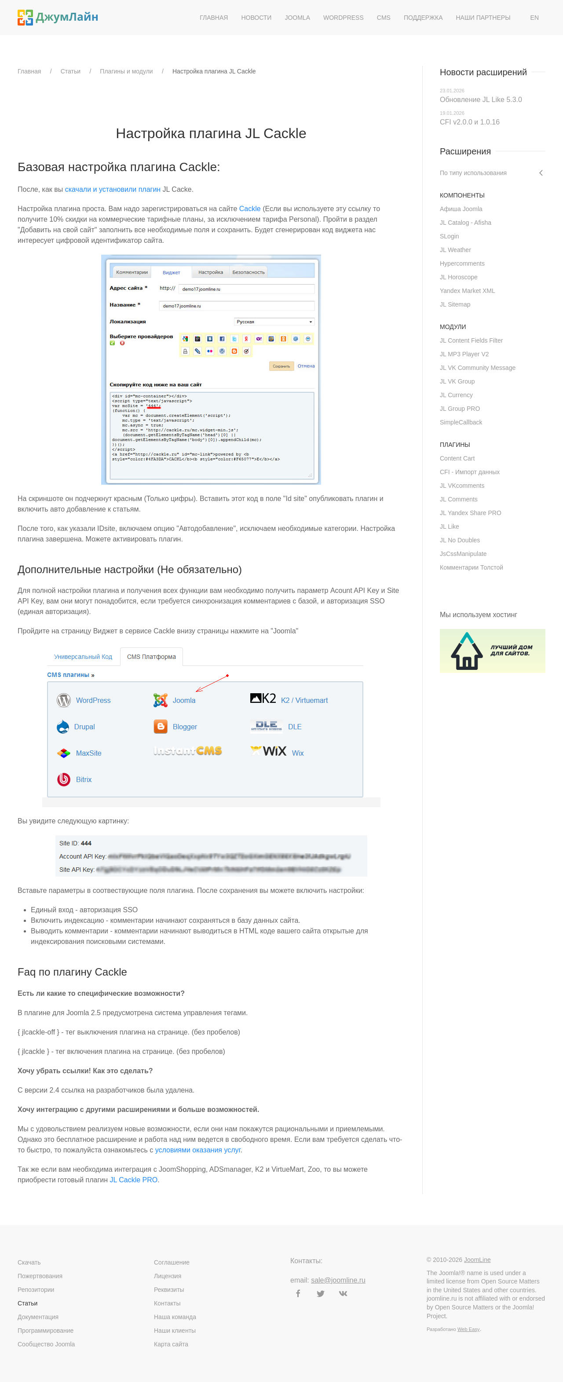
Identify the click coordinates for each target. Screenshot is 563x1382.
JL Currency (456, 395)
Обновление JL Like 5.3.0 (481, 99)
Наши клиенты (175, 1330)
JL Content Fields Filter (471, 340)
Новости (256, 17)
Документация (38, 1316)
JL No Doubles (460, 540)
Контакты (167, 1303)
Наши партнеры (483, 17)
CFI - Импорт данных (470, 471)
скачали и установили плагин (113, 189)
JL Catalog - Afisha (465, 222)
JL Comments (459, 499)
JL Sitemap (455, 304)
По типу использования (473, 172)
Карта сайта (171, 1344)
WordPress (343, 17)
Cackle (250, 208)
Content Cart (457, 458)
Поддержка (423, 17)
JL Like (449, 526)
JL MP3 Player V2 (464, 354)
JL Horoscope (459, 277)
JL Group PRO (460, 408)
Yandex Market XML (467, 290)
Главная (214, 17)
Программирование (45, 1330)
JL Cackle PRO (133, 1180)
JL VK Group (457, 381)
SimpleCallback (461, 422)
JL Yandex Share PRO (470, 512)
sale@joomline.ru (338, 1280)
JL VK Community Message (477, 367)
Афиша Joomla (461, 208)
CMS (384, 17)
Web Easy (468, 1329)
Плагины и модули (126, 71)
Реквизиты (169, 1289)
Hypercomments (462, 263)
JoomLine (477, 1259)
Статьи (70, 71)
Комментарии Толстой (471, 567)
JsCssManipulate (463, 553)
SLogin (449, 236)
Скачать (29, 1262)
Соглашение (172, 1262)
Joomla (297, 17)
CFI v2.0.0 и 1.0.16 (470, 122)
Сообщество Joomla (46, 1344)
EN (534, 17)
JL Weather (455, 249)
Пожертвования (40, 1276)
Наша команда (175, 1316)
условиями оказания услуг (198, 1150)
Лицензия (167, 1276)
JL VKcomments (462, 485)
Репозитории (36, 1289)
